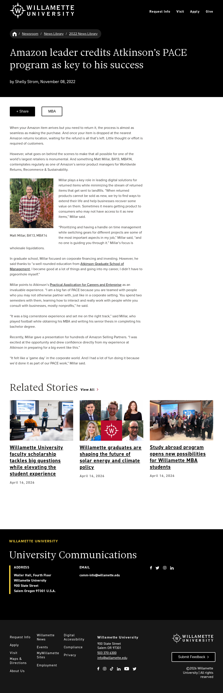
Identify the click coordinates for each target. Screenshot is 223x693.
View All (88, 389)
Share (23, 111)
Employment (47, 665)
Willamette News (46, 637)
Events (42, 647)
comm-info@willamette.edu (99, 575)
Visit (180, 11)
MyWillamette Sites (48, 655)
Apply (195, 11)
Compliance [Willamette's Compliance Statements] (73, 647)
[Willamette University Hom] (15, 33)
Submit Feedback (191, 657)
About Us (17, 671)
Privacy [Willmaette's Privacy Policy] (70, 655)
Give (209, 11)
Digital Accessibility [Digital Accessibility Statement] (74, 637)
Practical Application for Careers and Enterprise (86, 284)
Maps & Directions (18, 661)
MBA (52, 111)
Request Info (159, 11)
